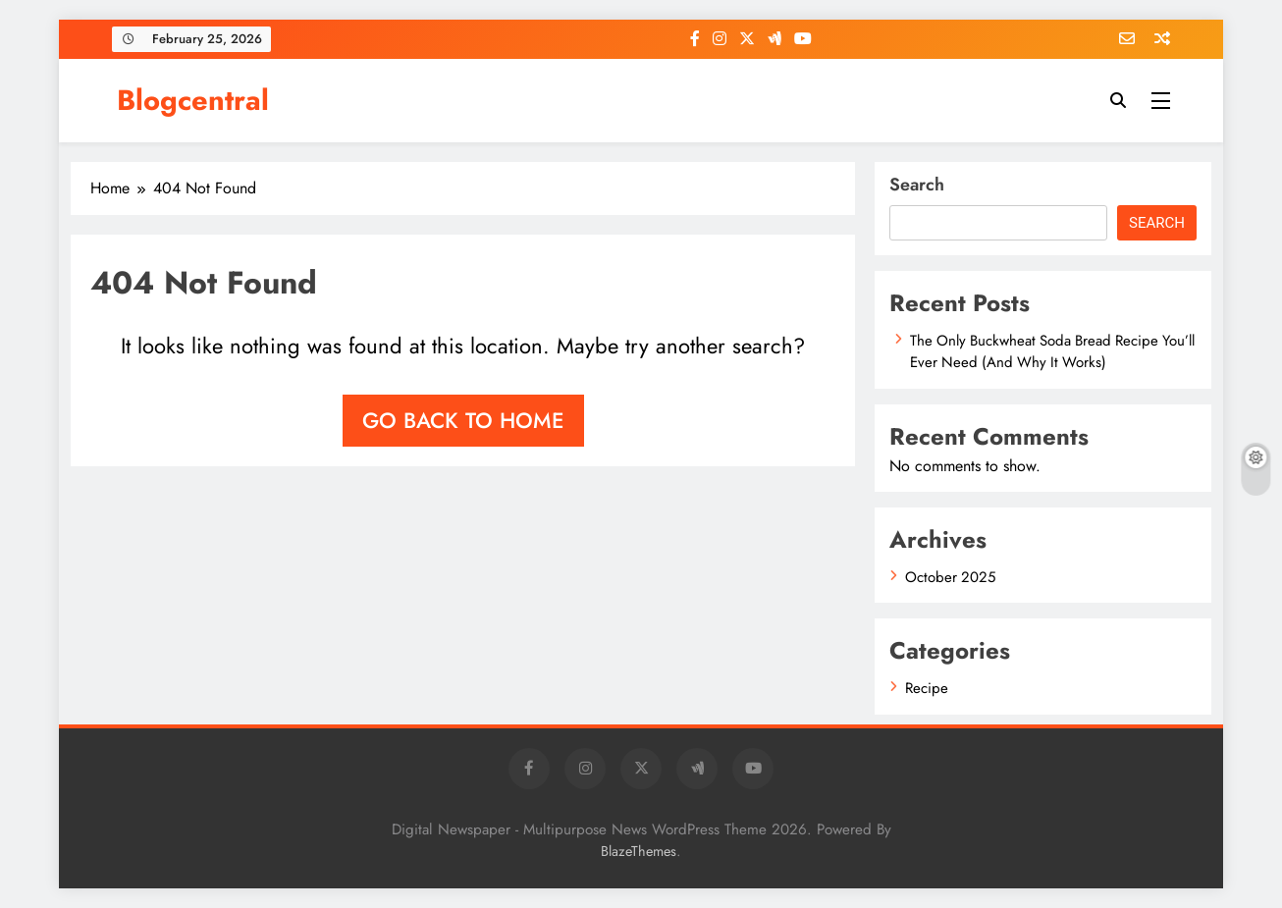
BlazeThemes (638, 851)
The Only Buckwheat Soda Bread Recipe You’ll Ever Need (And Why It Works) (1052, 351)
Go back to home (463, 420)
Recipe (926, 688)
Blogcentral (193, 100)
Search (916, 184)
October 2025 (950, 577)
